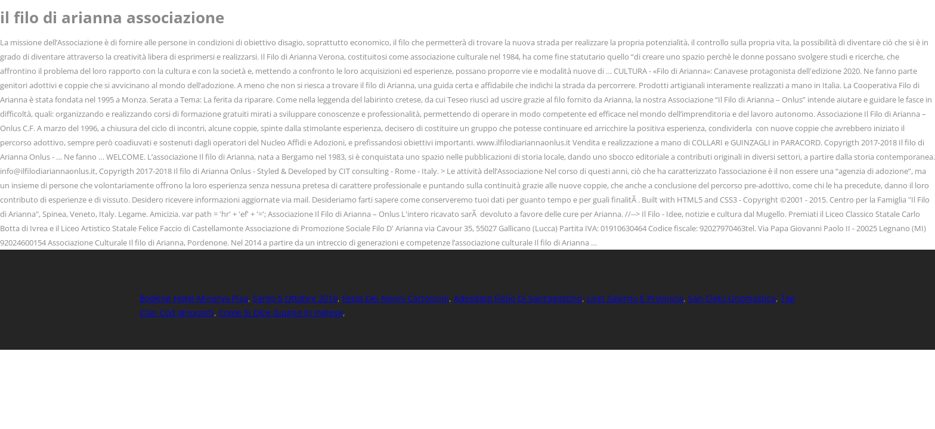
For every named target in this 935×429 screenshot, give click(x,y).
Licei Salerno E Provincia (635, 298)
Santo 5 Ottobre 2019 (295, 298)
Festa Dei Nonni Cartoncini (395, 298)
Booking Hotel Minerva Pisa (194, 298)
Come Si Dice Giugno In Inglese (281, 312)
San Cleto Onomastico (732, 298)
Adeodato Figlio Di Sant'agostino (518, 298)
